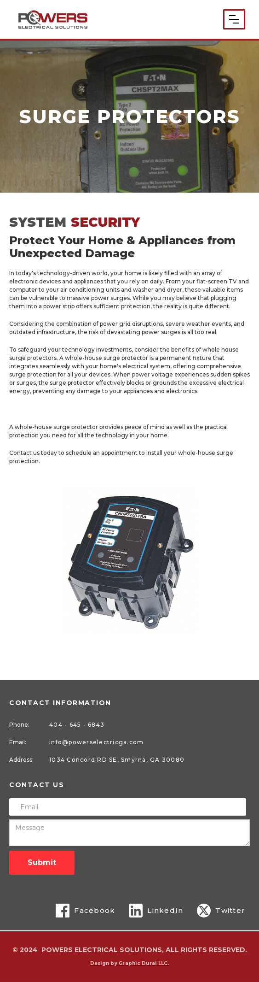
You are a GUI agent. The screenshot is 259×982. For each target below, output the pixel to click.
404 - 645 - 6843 (76, 724)
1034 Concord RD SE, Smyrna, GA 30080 (116, 759)
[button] (234, 19)
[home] (52, 19)
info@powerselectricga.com (96, 742)
